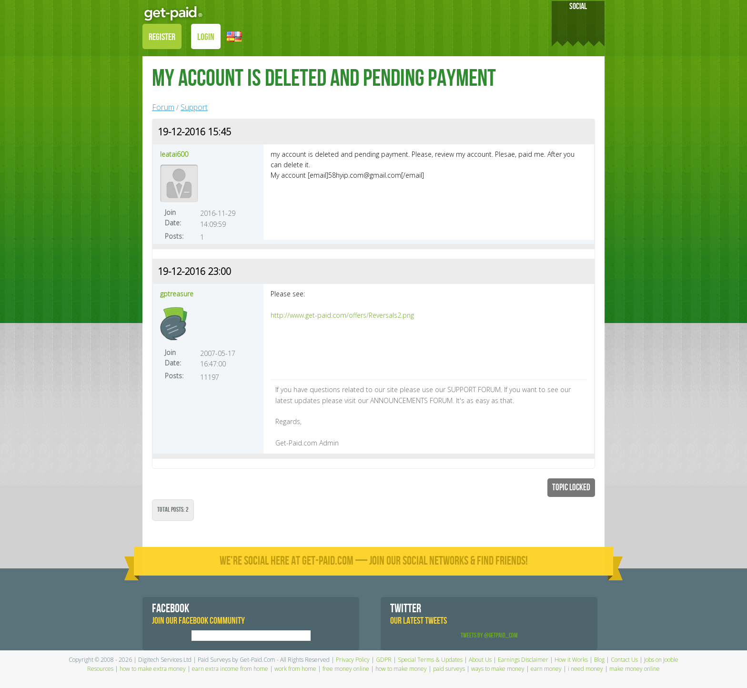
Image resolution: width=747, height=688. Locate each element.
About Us (480, 660)
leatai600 (174, 154)
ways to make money (498, 669)
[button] (234, 36)
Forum (163, 107)
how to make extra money (153, 669)
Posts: (174, 236)
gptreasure (176, 293)
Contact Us (624, 660)
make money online (634, 669)
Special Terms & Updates (430, 660)
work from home (295, 669)
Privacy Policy (353, 660)
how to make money (401, 669)
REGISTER (162, 37)
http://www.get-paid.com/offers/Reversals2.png (342, 315)
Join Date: (173, 217)
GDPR (384, 660)
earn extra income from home (230, 669)
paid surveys (449, 669)
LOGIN (205, 37)
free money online (346, 669)
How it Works (571, 660)
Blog (599, 660)
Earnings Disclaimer (523, 660)
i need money (585, 669)
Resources (100, 669)
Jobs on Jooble (661, 660)
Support (194, 107)
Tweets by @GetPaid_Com (489, 635)
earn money (546, 669)
